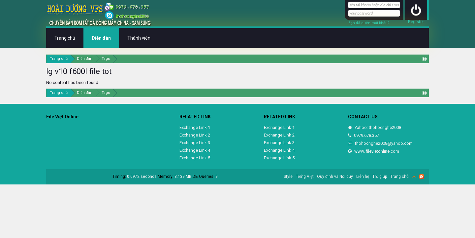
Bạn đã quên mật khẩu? (369, 23)
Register (416, 21)
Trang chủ (64, 38)
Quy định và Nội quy (335, 176)
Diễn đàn (101, 38)
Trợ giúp (379, 176)
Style (288, 176)
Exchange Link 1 (194, 127)
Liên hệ (362, 176)
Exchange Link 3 (194, 142)
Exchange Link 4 (194, 150)
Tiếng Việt (305, 176)
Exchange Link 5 (194, 157)
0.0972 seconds (142, 176)
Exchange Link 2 (194, 135)
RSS (421, 176)
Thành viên (138, 38)
